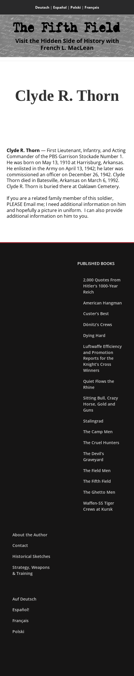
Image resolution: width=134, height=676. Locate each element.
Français (92, 7)
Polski (75, 7)
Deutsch (42, 7)
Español (60, 7)
